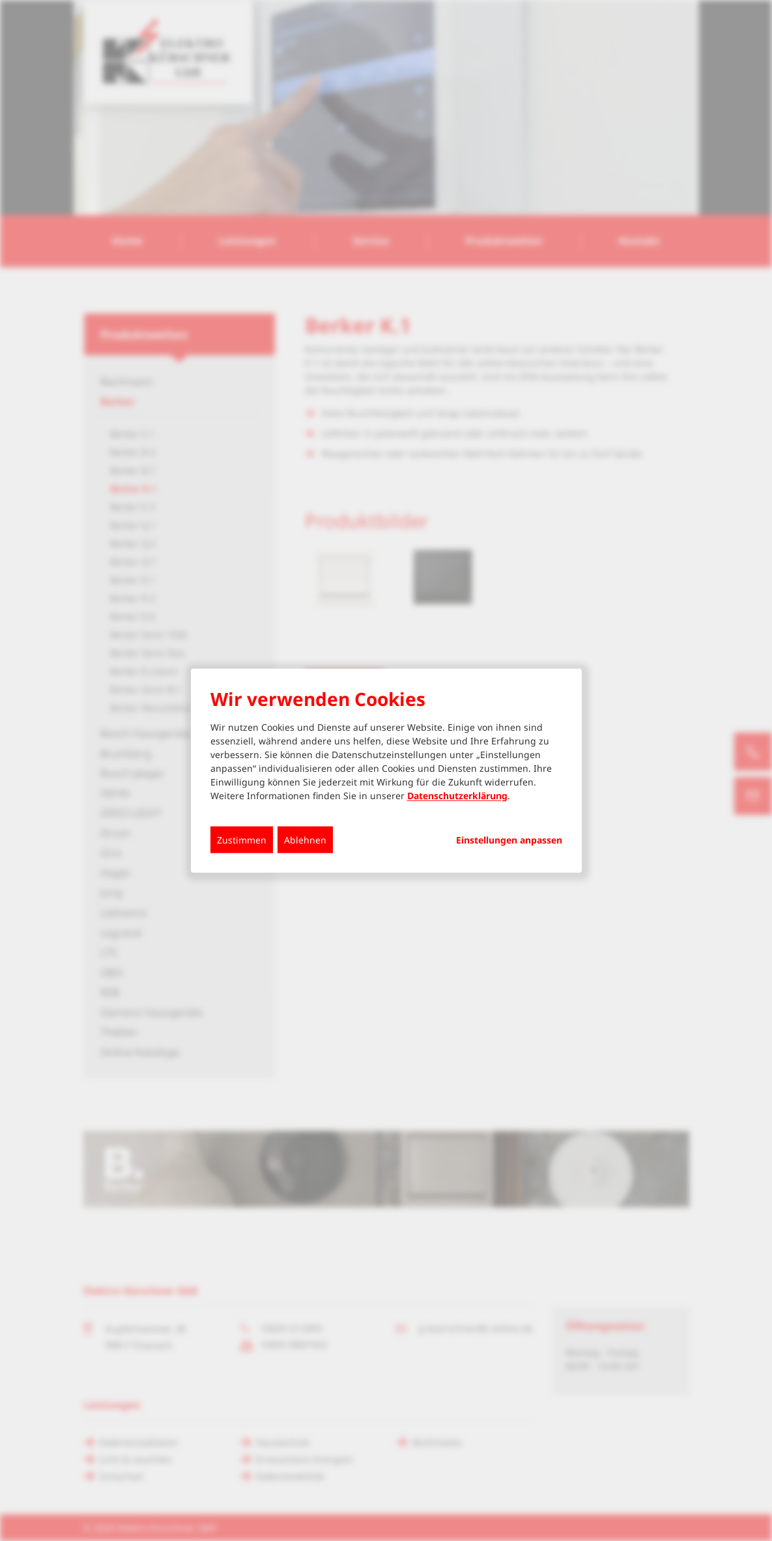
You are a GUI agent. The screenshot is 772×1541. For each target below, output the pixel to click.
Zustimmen (241, 839)
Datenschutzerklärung (457, 795)
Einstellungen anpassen (509, 839)
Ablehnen (305, 839)
